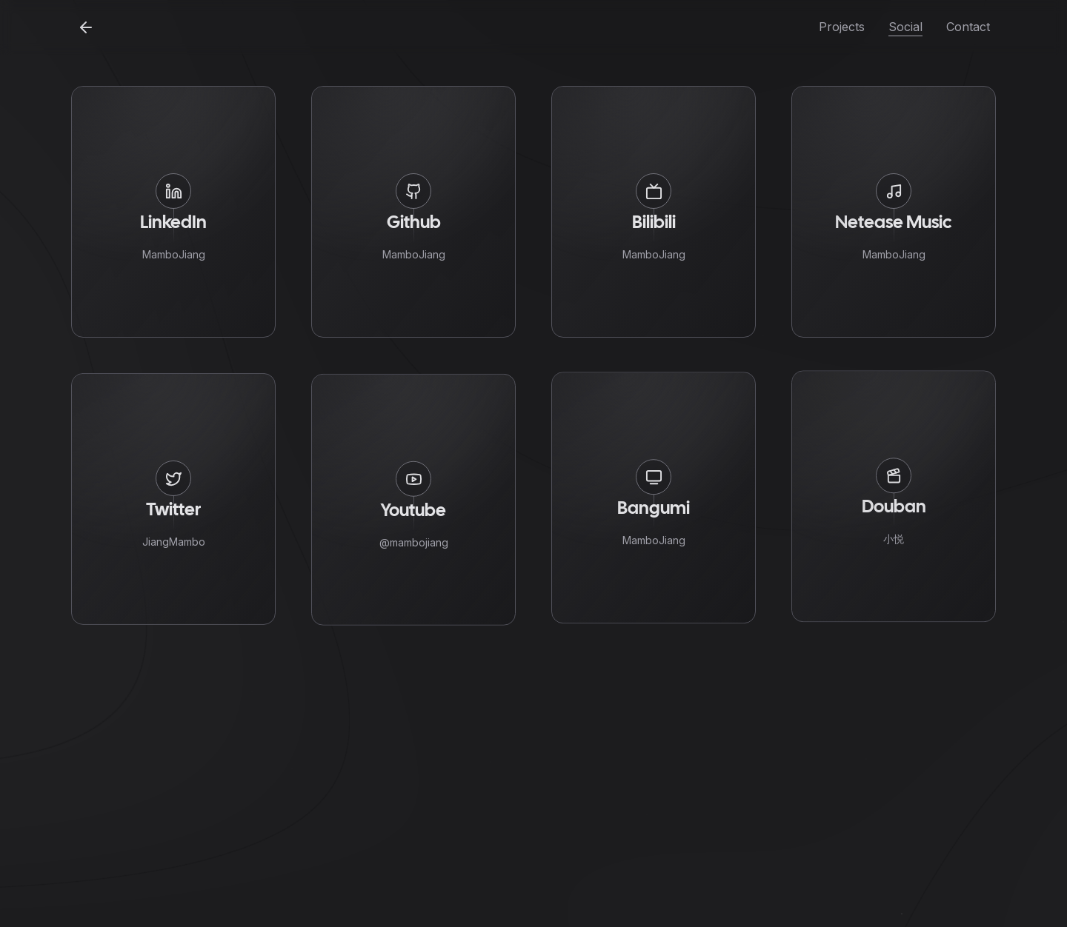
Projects (842, 26)
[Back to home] (86, 27)
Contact (968, 26)
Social (905, 26)
